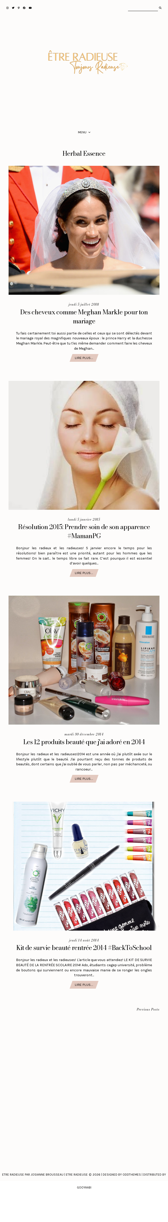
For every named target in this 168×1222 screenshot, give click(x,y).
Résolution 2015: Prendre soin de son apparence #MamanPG (84, 531)
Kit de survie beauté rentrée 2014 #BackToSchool (84, 948)
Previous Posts (148, 1009)
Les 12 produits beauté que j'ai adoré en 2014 (84, 742)
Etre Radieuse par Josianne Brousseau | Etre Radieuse (45, 1174)
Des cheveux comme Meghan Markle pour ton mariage (84, 316)
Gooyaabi (84, 1187)
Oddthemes (132, 1174)
